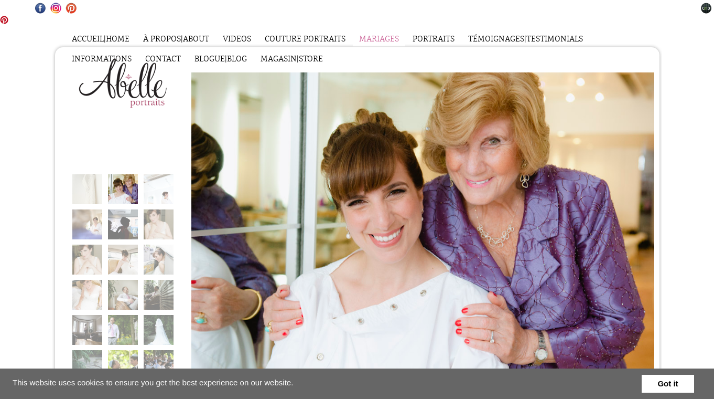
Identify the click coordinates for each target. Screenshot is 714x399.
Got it (667, 383)
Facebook (40, 8)
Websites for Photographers (706, 8)
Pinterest (71, 8)
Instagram (55, 8)
